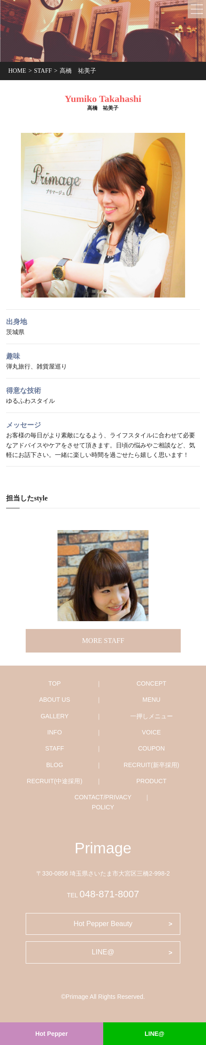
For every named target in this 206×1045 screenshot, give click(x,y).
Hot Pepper (51, 1033)
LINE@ (155, 1033)
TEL (103, 895)
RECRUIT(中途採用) (55, 781)
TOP (54, 683)
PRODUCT (151, 781)
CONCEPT (151, 683)
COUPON (151, 748)
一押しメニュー (151, 716)
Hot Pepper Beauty (103, 923)
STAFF (54, 748)
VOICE (151, 732)
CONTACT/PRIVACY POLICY (103, 802)
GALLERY (54, 716)
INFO (54, 732)
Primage (102, 847)
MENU (151, 699)
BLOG (54, 764)
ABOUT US (54, 699)
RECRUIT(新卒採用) (151, 764)
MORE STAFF (103, 640)
